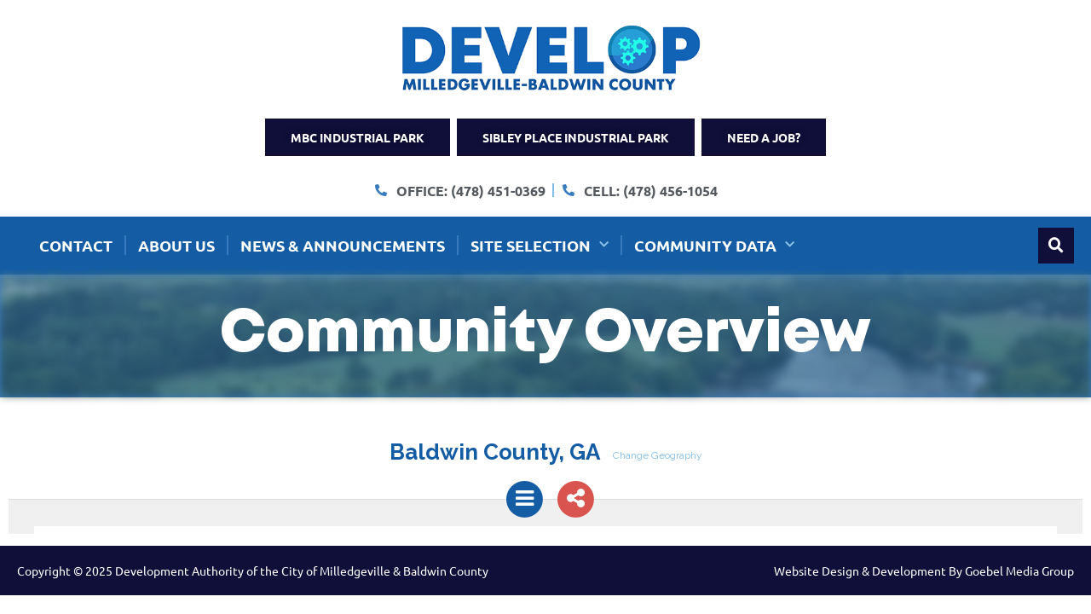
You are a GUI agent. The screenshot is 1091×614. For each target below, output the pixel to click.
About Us (176, 245)
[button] (1056, 246)
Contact (76, 245)
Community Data (714, 245)
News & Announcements (342, 245)
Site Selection (539, 245)
